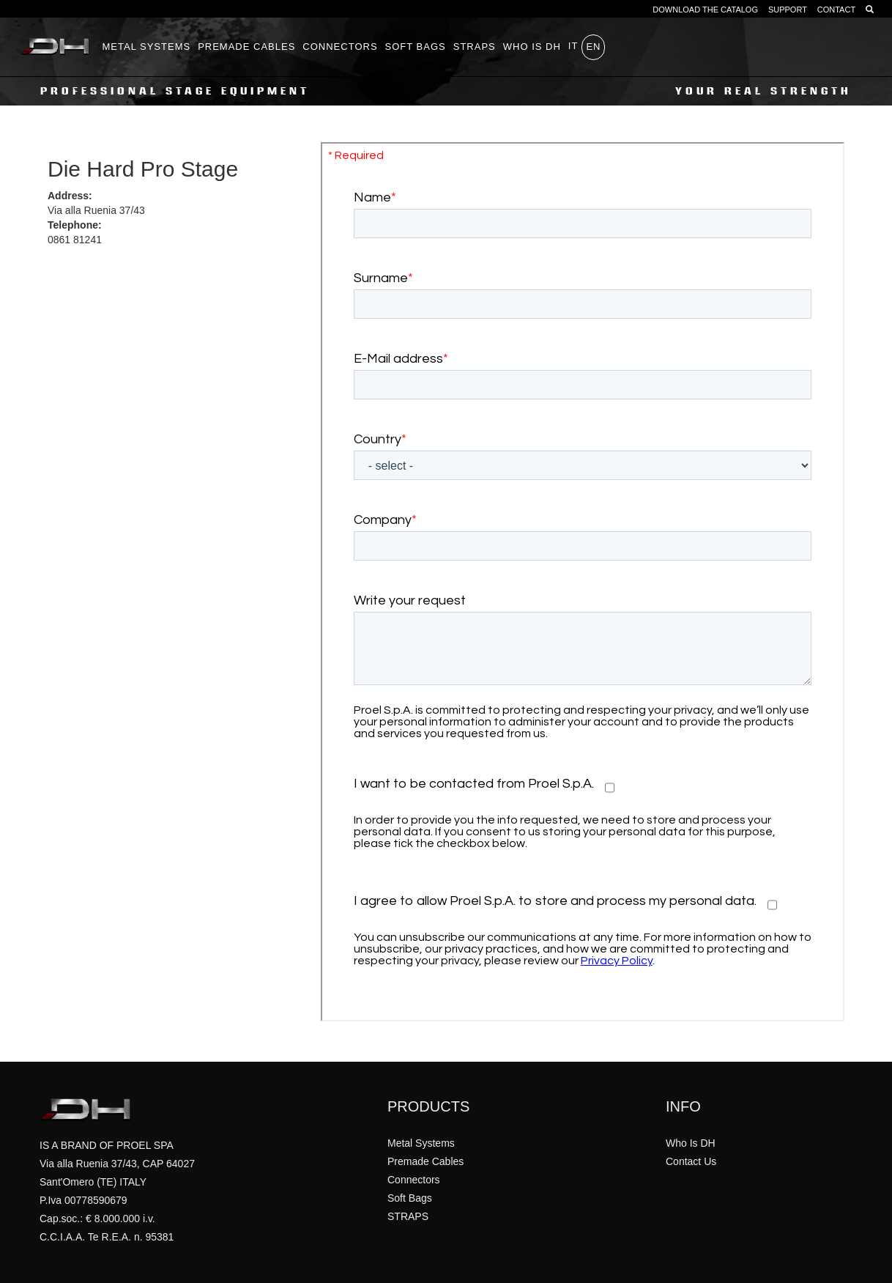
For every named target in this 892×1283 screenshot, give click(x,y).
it (573, 45)
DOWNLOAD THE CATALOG (705, 9)
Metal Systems (147, 46)
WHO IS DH (532, 46)
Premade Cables (246, 46)
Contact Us (691, 1161)
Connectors (339, 46)
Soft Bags (415, 46)
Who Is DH (691, 1143)
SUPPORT (787, 9)
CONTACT (836, 9)
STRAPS (474, 46)
